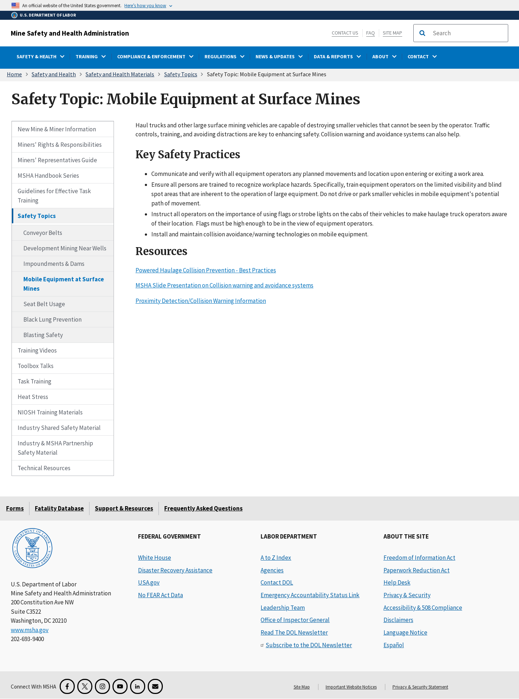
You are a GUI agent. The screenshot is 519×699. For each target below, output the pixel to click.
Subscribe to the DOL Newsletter (309, 645)
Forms (15, 508)
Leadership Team (283, 608)
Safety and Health (54, 74)
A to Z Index (276, 558)
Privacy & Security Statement (420, 687)
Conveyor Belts (42, 233)
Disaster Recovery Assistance (175, 570)
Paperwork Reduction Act (416, 570)
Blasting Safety (43, 335)
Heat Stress (33, 397)
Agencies (272, 570)
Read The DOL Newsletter (294, 632)
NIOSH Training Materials (50, 412)
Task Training (34, 381)
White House (154, 558)
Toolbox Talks (36, 366)
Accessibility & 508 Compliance (422, 608)
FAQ (370, 32)
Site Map (392, 32)
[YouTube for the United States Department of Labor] (120, 686)
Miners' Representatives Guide (57, 160)
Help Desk (396, 582)
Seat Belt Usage (44, 304)
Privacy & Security (407, 595)
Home (14, 74)
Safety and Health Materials (120, 74)
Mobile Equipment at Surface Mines (63, 283)
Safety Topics (180, 74)
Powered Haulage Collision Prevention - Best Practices (206, 270)
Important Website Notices (351, 687)
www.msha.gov (30, 630)
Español (393, 645)
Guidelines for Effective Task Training (54, 195)
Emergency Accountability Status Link (310, 595)
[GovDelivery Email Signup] (155, 686)
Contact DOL (277, 582)
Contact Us (345, 32)
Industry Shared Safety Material (59, 428)
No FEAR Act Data (160, 595)
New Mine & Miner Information (57, 129)
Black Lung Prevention (52, 319)
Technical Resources (44, 468)
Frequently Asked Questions (203, 508)
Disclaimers (398, 620)
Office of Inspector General (295, 620)
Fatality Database (59, 508)
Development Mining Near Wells (64, 248)
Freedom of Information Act (419, 558)
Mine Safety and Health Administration (70, 33)
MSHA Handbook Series (48, 176)
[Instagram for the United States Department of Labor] (102, 686)
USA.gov (149, 582)
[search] (468, 33)
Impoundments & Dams (53, 264)
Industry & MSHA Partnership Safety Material (55, 448)
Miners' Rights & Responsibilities (60, 145)
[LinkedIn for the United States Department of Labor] (137, 686)
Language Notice (405, 632)
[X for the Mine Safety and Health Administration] (84, 686)
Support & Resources (124, 508)
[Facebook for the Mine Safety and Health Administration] (67, 686)
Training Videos (37, 350)
